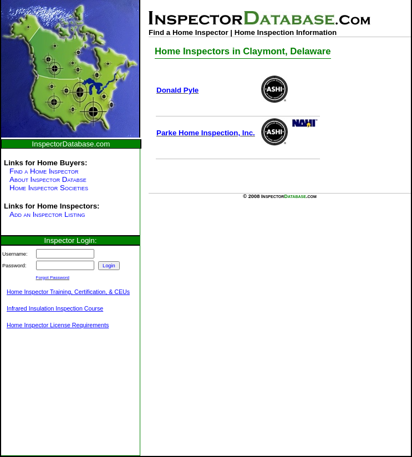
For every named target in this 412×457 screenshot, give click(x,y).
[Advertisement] (56, 398)
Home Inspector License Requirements (58, 325)
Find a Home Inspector (43, 171)
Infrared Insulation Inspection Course (55, 308)
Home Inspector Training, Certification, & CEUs (68, 291)
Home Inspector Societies (48, 188)
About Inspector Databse (48, 179)
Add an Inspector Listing (47, 214)
